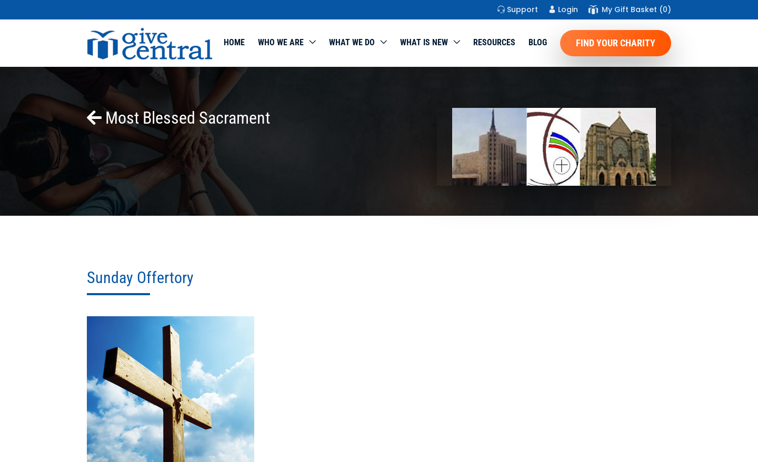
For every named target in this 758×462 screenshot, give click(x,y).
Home (234, 42)
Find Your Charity (615, 42)
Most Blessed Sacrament (178, 118)
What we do (352, 42)
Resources (494, 42)
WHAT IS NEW (424, 42)
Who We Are (281, 42)
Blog (537, 42)
